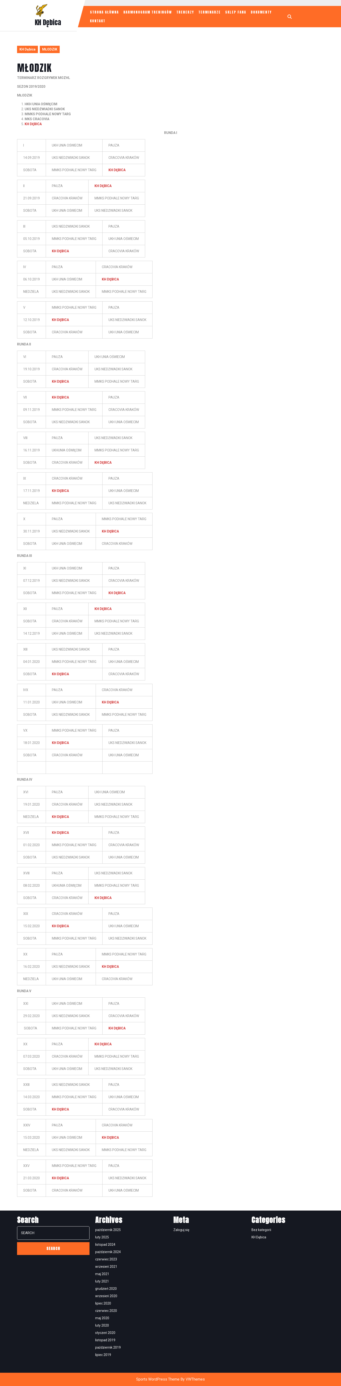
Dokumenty (261, 12)
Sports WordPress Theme (157, 1379)
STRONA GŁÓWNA (104, 12)
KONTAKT (97, 20)
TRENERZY (185, 12)
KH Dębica (48, 22)
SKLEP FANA (235, 12)
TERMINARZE (209, 12)
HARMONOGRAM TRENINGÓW (147, 12)
